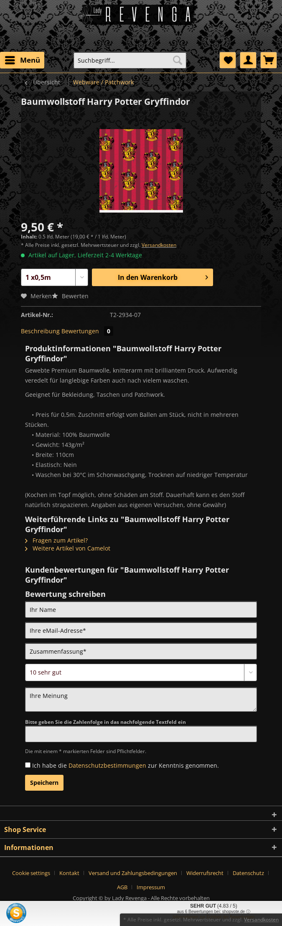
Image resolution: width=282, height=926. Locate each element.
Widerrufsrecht (205, 873)
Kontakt (69, 873)
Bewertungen (87, 331)
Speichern (44, 782)
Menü (22, 59)
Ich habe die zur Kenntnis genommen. (125, 765)
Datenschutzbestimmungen (107, 765)
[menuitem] (22, 60)
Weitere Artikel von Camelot (67, 548)
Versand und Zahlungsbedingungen (133, 873)
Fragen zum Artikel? (56, 540)
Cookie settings (31, 873)
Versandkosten (159, 245)
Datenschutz (248, 873)
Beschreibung (40, 331)
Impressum (151, 887)
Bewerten (70, 296)
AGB (122, 887)
